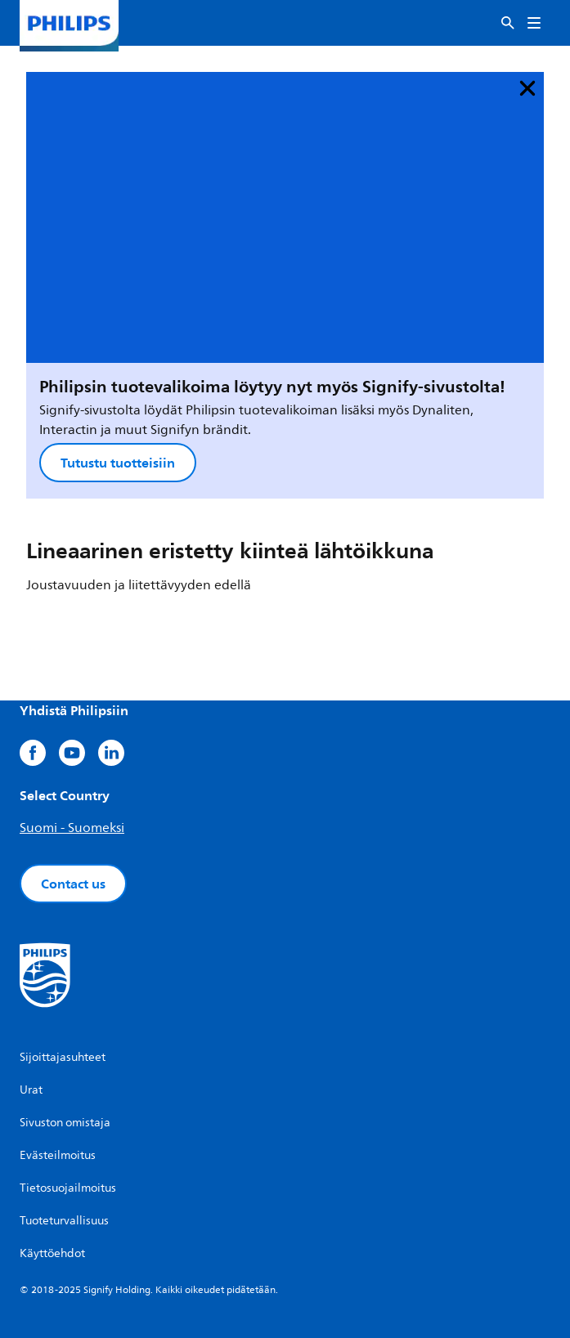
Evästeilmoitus (58, 1155)
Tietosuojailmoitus (68, 1188)
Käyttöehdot (52, 1253)
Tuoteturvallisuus (64, 1220)
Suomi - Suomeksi (72, 828)
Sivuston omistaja (65, 1122)
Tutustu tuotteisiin (118, 462)
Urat (31, 1090)
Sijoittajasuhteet (62, 1057)
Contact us (73, 883)
